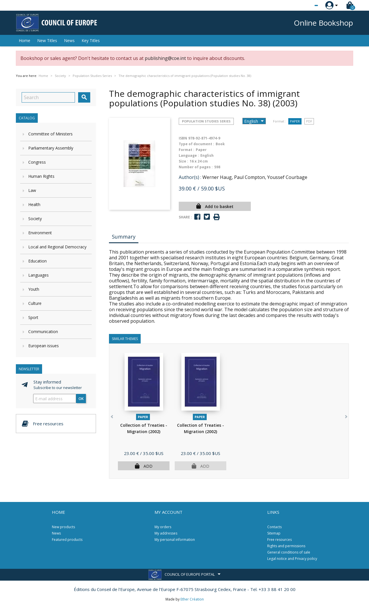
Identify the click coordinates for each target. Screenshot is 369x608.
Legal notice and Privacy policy (292, 558)
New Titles (47, 40)
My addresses (166, 533)
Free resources (279, 539)
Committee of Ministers (50, 134)
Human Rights (41, 176)
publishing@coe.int (165, 58)
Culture (35, 303)
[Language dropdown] (305, 5)
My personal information (175, 539)
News (69, 40)
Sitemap (273, 533)
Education (37, 261)
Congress (37, 162)
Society (35, 218)
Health (34, 204)
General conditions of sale (288, 552)
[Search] (48, 97)
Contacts (274, 526)
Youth (33, 289)
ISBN (183, 138)
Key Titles (91, 40)
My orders (163, 526)
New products (63, 526)
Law (32, 190)
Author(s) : (190, 177)
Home (24, 40)
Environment (40, 232)
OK (81, 398)
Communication (43, 331)
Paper (295, 121)
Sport (33, 317)
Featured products (67, 539)
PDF (309, 121)
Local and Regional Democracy (57, 247)
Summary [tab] (123, 236)
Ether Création (192, 599)
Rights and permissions (286, 545)
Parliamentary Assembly (50, 148)
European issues (43, 345)
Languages (38, 275)
